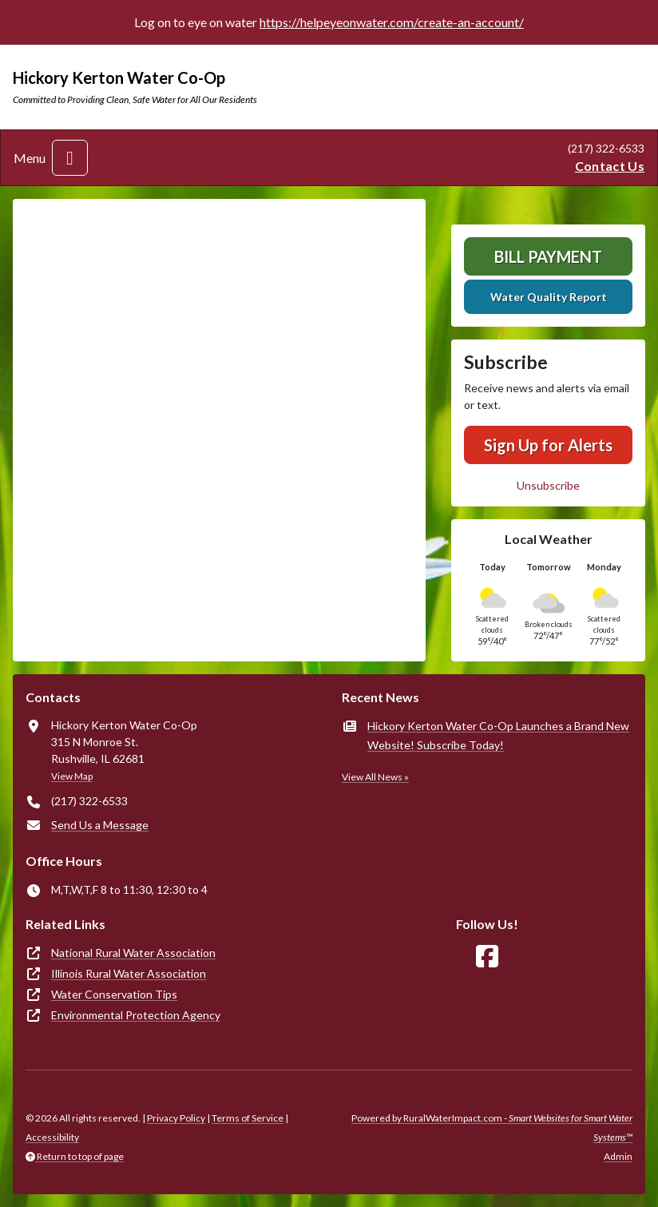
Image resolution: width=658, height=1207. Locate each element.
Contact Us (609, 165)
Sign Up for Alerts (548, 445)
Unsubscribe (548, 485)
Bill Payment (548, 256)
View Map (72, 776)
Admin (618, 1156)
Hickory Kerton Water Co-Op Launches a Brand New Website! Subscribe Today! (498, 735)
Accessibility (52, 1137)
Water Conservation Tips (114, 994)
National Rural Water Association (133, 952)
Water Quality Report (548, 297)
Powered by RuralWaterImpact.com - (491, 1127)
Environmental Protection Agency (135, 1015)
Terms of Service (247, 1118)
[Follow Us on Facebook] (487, 956)
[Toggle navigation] (70, 158)
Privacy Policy (176, 1118)
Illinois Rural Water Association (128, 973)
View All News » (375, 777)
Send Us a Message (100, 825)
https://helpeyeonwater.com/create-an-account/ (392, 22)
